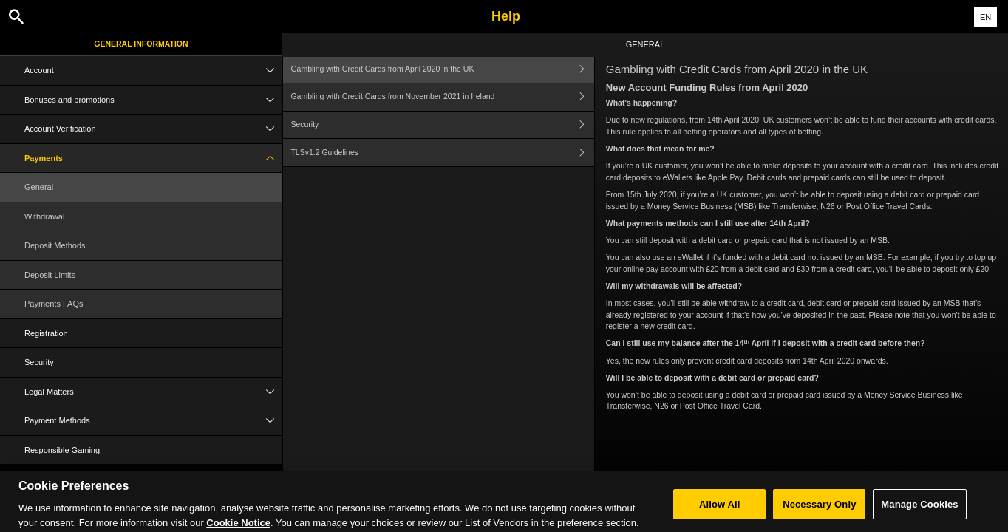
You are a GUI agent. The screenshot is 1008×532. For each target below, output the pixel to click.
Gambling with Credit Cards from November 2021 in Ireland (441, 97)
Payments (153, 158)
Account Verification (153, 129)
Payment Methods (153, 420)
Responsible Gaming (62, 450)
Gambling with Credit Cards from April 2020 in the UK (441, 69)
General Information (141, 43)
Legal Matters (153, 392)
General (38, 187)
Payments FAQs (53, 303)
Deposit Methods (55, 245)
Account (153, 70)
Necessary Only (819, 510)
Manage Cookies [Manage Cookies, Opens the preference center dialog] (919, 510)
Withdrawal (44, 216)
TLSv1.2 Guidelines (441, 152)
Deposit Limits (49, 274)
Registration (46, 333)
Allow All (719, 510)
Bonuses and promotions (153, 100)
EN (985, 17)
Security (39, 362)
